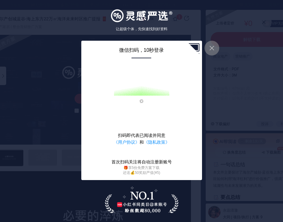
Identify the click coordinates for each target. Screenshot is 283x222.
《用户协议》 (126, 142)
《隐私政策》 (157, 142)
